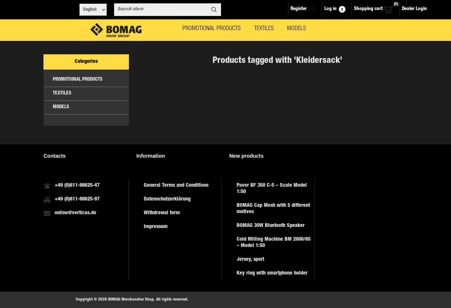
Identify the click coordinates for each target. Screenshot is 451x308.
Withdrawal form (162, 213)
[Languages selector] (93, 10)
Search (214, 10)
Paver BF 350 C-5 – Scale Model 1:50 (272, 189)
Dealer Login (414, 9)
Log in (330, 9)
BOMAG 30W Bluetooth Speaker (271, 225)
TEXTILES (62, 93)
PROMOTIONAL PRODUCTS (78, 79)
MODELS (61, 107)
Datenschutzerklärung (167, 199)
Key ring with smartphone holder (272, 273)
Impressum (156, 227)
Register (299, 9)
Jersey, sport (250, 259)
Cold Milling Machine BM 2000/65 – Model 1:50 (274, 242)
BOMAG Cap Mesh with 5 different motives (273, 209)
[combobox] (160, 10)
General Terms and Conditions (176, 185)
